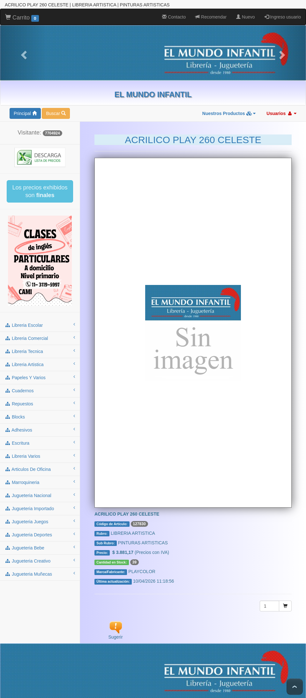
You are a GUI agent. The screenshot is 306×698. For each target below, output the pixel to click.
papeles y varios (40, 377)
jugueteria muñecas (40, 574)
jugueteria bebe (40, 547)
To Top (295, 687)
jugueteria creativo (40, 561)
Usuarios (281, 113)
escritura (40, 443)
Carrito (22, 18)
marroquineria (40, 482)
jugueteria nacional (40, 495)
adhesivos (40, 430)
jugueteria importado (40, 508)
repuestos (40, 403)
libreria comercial (40, 338)
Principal (25, 113)
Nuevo (245, 16)
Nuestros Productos (229, 113)
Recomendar (211, 16)
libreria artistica (40, 364)
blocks (40, 416)
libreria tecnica (40, 351)
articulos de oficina (40, 469)
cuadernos (40, 390)
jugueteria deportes (40, 534)
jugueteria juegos (40, 521)
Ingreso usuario (283, 16)
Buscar (55, 113)
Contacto (174, 16)
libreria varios (40, 456)
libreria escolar (40, 325)
